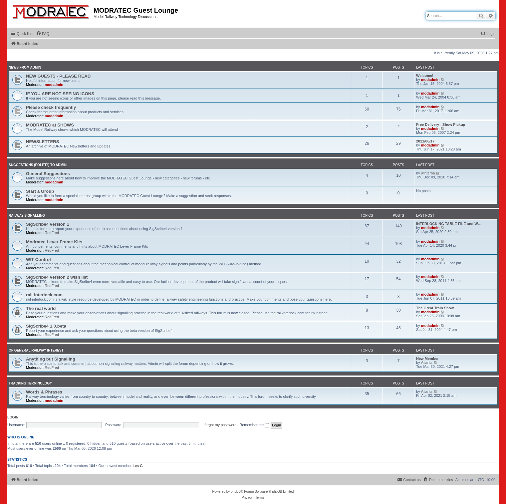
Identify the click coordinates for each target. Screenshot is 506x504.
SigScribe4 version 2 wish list (57, 277)
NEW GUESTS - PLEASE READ (58, 76)
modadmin (54, 85)
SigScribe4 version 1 (47, 224)
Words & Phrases (44, 391)
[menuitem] (42, 34)
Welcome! (424, 76)
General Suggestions (48, 173)
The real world (41, 308)
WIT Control (38, 259)
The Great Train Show (435, 308)
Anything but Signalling (50, 359)
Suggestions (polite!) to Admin (38, 165)
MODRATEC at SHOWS (50, 125)
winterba (428, 173)
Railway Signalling (27, 215)
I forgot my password (219, 425)
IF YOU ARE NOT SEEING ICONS (60, 93)
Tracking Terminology (30, 383)
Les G (137, 466)
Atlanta (426, 363)
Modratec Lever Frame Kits (54, 241)
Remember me (254, 425)
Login (12, 417)
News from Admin (25, 67)
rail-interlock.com (44, 294)
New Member (427, 359)
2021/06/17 (425, 141)
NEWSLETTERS (42, 141)
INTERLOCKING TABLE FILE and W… (449, 224)
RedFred (52, 233)
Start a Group (40, 191)
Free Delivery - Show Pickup (440, 124)
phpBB (236, 491)
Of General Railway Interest (36, 350)
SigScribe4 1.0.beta (46, 326)
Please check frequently (51, 107)
